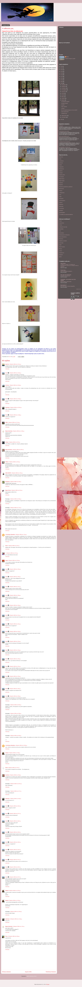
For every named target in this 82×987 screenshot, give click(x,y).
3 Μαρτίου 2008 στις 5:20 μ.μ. (15, 481)
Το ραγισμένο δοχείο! (65, 101)
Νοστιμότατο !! (64, 285)
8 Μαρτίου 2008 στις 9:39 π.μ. (15, 832)
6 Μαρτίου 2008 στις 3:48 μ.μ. (15, 775)
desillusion (61, 204)
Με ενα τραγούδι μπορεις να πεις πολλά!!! (69, 110)
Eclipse (6, 442)
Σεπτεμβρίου (64, 89)
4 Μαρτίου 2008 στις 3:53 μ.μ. (15, 676)
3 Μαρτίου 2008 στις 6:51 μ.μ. (17, 490)
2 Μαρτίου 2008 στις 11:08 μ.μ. (15, 414)
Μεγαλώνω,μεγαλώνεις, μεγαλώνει (65, 186)
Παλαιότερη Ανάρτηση (51, 971)
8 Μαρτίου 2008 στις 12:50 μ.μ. (16, 911)
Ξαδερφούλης (61, 192)
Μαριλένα (61, 184)
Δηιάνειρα (7, 407)
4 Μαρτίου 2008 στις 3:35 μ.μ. (15, 569)
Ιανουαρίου (64, 117)
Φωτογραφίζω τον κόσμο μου (64, 147)
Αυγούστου (64, 91)
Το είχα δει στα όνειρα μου (65, 275)
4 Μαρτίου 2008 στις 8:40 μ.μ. (15, 735)
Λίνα (60, 230)
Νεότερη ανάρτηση (6, 971)
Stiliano (6, 461)
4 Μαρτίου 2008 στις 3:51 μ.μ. (15, 666)
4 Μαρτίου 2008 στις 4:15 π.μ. (14, 545)
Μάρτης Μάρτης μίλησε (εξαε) (66, 281)
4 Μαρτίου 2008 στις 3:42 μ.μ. (15, 623)
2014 (61, 73)
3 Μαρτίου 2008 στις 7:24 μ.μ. (21, 534)
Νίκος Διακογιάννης (63, 236)
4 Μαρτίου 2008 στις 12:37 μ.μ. (12, 553)
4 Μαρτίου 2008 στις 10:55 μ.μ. (21, 745)
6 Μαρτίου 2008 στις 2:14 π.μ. (14, 767)
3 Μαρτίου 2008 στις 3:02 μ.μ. (14, 461)
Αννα (6, 372)
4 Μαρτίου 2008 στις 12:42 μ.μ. (14, 560)
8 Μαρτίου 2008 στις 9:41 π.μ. (15, 859)
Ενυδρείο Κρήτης (64, 103)
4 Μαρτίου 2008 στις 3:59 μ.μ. (15, 696)
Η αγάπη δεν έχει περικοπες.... (65, 141)
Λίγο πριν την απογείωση (66, 274)
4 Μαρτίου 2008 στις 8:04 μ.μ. (15, 704)
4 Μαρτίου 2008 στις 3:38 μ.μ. (15, 595)
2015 (61, 71)
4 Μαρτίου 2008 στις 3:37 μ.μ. (15, 586)
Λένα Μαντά (61, 176)
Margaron (61, 254)
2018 (61, 66)
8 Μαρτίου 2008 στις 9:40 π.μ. (15, 849)
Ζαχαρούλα (61, 166)
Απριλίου (63, 98)
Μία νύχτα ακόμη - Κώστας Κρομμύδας (68, 286)
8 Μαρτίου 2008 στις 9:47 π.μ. (15, 877)
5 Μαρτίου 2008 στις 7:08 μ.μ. (14, 752)
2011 (61, 78)
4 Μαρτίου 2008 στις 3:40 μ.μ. (15, 605)
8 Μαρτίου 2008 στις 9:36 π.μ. (15, 806)
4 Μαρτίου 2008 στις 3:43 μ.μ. (15, 631)
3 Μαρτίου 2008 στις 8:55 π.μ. (18, 449)
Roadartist (7, 481)
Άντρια (60, 220)
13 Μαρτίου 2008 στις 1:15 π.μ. (19, 926)
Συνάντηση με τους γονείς (64, 131)
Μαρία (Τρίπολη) (8, 431)
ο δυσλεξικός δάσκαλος (10, 534)
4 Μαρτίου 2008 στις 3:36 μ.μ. (15, 576)
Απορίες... (63, 108)
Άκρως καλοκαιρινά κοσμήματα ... (67, 271)
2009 (61, 81)
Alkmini (6, 752)
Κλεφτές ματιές (62, 174)
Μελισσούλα (61, 188)
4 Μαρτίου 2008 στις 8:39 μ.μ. (15, 713)
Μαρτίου (63, 100)
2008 (61, 83)
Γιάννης (60, 224)
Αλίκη (60, 158)
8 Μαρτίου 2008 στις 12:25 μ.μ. (15, 890)
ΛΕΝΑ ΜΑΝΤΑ (8, 472)
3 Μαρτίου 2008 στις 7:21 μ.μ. (15, 507)
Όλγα (60, 194)
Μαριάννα (61, 182)
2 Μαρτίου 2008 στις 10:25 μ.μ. (15, 372)
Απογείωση (61, 160)
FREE (6, 422)
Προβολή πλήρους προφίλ (70, 58)
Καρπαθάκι (61, 228)
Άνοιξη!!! (63, 104)
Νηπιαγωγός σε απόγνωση (64, 234)
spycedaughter (62, 212)
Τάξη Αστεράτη (62, 246)
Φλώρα (60, 248)
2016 (61, 69)
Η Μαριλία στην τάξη (63, 226)
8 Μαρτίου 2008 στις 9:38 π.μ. (15, 821)
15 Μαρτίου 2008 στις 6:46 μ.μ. (14, 936)
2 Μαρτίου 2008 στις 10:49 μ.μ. (15, 398)
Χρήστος (60, 202)
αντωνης (7, 385)
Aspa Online (63, 263)
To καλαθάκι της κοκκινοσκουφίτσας (66, 214)
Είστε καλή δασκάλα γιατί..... (64, 136)
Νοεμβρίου (64, 86)
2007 (61, 119)
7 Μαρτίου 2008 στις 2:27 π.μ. (16, 791)
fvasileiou (7, 775)
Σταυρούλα (61, 198)
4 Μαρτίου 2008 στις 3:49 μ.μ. (15, 650)
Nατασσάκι (61, 206)
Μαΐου (63, 96)
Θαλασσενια (61, 168)
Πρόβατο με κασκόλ (63, 240)
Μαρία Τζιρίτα (61, 180)
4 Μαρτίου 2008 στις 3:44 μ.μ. (15, 641)
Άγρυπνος (61, 156)
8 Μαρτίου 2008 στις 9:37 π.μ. (15, 813)
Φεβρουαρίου (64, 115)
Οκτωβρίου (64, 88)
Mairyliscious (61, 252)
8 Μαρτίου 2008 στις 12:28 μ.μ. (15, 900)
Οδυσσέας (61, 238)
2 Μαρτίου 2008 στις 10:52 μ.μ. (16, 407)
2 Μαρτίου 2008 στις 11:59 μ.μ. (18, 431)
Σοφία (6, 560)
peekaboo (61, 210)
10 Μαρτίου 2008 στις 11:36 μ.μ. (16, 918)
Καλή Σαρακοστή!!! (65, 111)
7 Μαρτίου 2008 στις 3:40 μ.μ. (15, 798)
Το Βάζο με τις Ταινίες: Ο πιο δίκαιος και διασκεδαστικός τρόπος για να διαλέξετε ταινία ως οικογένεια (70, 265)
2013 (61, 74)
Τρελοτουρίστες (62, 200)
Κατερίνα (61, 172)
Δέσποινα (61, 162)
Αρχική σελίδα (28, 971)
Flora (6, 936)
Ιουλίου (63, 93)
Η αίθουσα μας (64, 113)
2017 (61, 67)
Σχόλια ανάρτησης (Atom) (31, 976)
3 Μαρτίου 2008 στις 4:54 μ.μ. (17, 472)
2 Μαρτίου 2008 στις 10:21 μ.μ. (15, 364)
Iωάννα (60, 250)
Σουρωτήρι (61, 242)
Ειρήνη (60, 164)
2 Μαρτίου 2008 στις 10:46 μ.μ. (15, 385)
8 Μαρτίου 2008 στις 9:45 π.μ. (15, 867)
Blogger (47, 984)
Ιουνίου (63, 94)
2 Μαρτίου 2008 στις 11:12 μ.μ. (14, 422)
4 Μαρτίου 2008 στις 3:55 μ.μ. (15, 688)
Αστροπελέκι (61, 222)
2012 (61, 76)
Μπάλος (60, 190)
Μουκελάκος (61, 232)
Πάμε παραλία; (64, 106)
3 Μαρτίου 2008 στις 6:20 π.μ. (14, 442)
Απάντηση (7, 368)
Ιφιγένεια (7, 364)
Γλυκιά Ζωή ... (63, 270)
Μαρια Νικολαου (8, 449)
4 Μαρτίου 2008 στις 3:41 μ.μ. (15, 615)
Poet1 (6, 545)
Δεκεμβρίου (64, 84)
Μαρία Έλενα (8, 490)
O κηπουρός (61, 208)
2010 (61, 79)
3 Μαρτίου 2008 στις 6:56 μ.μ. (15, 498)
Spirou (60, 256)
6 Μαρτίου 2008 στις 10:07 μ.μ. (16, 783)
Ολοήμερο (61, 125)
